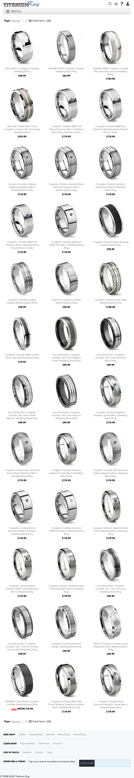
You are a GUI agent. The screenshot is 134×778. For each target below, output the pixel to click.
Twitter (49, 752)
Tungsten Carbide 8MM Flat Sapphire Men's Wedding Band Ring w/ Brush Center (22, 245)
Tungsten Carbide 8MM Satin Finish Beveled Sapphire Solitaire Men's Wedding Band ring (66, 704)
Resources (57, 744)
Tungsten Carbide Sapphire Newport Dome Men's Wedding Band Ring (110, 415)
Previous (15, 21)
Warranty (50, 735)
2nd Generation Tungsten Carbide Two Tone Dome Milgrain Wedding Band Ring (22, 415)
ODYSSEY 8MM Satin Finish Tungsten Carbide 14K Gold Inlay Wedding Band (22, 129)
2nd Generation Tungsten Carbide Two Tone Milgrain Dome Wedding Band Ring (66, 358)
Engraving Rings (27, 744)
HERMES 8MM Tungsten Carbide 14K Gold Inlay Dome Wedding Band (110, 71)
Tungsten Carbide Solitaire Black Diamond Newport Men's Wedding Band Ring (66, 187)
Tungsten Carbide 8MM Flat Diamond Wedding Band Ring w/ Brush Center (110, 129)
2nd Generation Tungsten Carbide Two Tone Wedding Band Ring (110, 358)
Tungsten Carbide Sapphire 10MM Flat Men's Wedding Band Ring (66, 245)
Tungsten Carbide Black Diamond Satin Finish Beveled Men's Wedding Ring (22, 589)
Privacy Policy (79, 735)
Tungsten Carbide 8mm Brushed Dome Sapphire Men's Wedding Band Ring (110, 473)
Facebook (27, 752)
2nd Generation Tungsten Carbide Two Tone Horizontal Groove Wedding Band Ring (22, 647)
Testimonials (43, 744)
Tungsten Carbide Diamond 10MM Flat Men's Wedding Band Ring (66, 531)
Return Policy (64, 735)
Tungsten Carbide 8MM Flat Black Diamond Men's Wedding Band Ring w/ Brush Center (66, 129)
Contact (22, 735)
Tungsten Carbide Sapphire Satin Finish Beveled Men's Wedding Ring (110, 531)
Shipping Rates (36, 735)
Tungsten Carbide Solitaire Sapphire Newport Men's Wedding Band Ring (22, 187)
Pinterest (39, 752)
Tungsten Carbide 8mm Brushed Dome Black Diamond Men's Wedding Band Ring (22, 473)
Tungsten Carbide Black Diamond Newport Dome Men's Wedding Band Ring (110, 704)
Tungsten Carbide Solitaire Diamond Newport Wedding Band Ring (110, 187)
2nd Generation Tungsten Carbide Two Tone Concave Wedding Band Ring (110, 589)
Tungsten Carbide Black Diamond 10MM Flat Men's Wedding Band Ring (22, 531)
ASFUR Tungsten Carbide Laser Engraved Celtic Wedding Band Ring (110, 647)
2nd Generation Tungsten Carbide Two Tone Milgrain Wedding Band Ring (66, 415)
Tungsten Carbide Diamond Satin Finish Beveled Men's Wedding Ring (66, 589)
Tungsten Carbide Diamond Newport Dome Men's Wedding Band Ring (66, 473)
